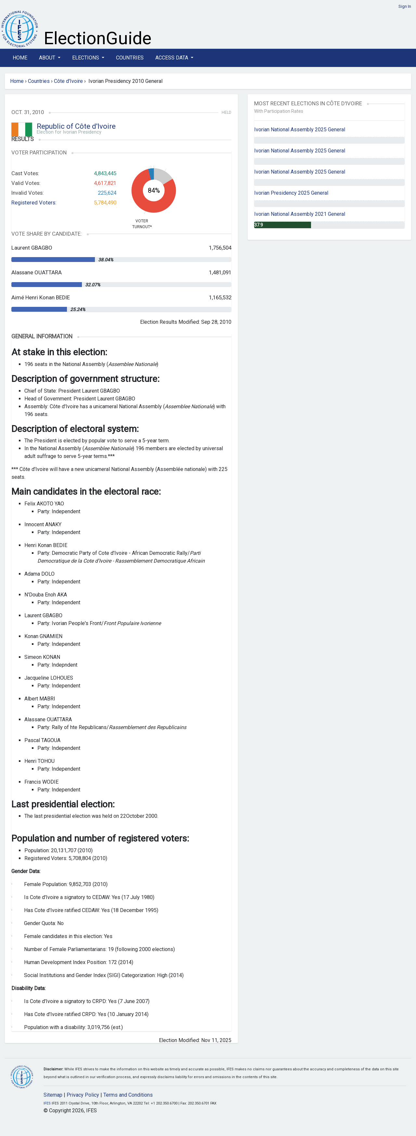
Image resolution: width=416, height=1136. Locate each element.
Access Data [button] (172, 58)
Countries (130, 58)
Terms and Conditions (128, 1095)
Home (20, 58)
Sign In (404, 6)
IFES (47, 1103)
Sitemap (53, 1095)
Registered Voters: (34, 202)
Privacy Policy (83, 1095)
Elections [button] (86, 58)
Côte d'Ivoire (68, 81)
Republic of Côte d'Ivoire (76, 126)
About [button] (48, 58)
